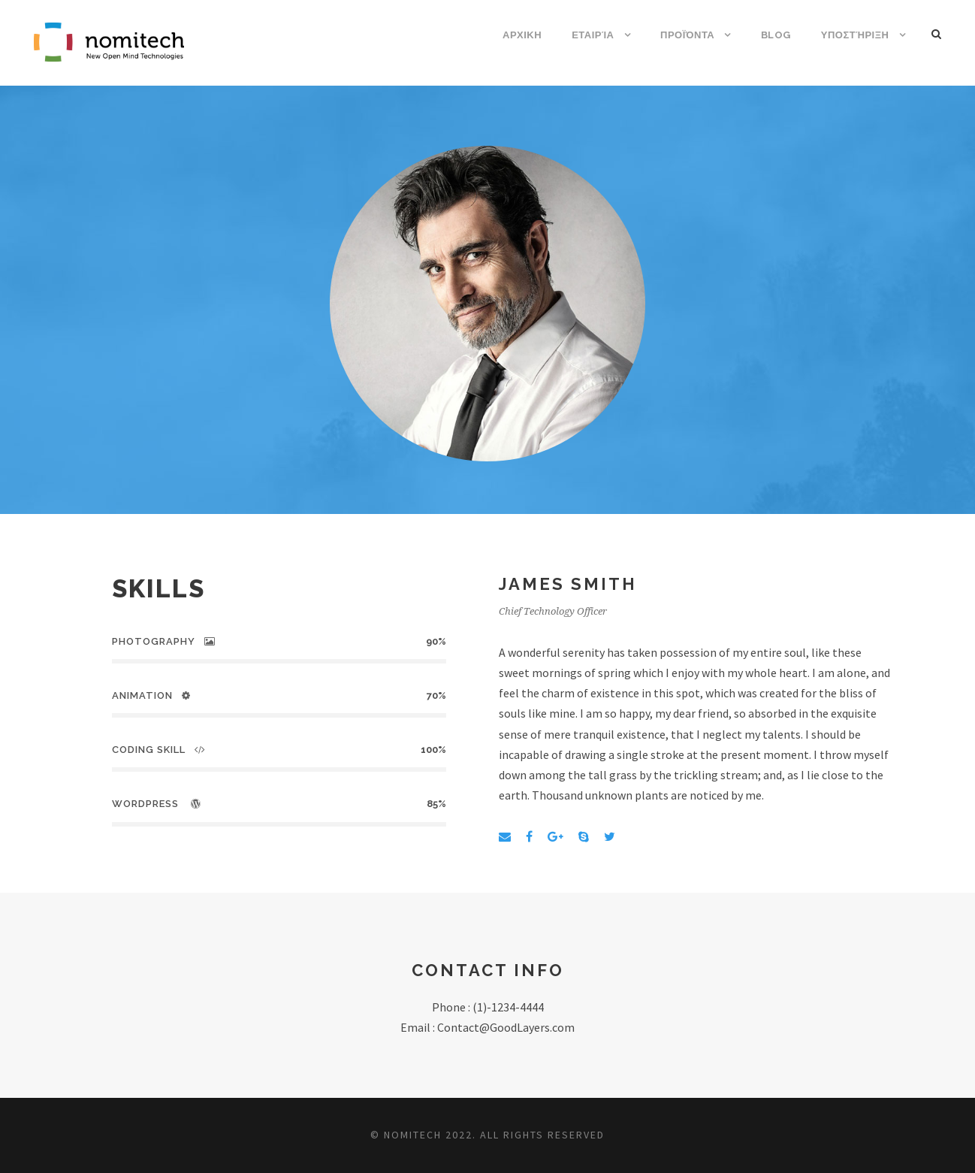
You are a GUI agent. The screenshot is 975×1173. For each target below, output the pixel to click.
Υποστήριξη (855, 35)
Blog (776, 35)
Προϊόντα (687, 35)
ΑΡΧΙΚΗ (522, 35)
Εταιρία (593, 35)
